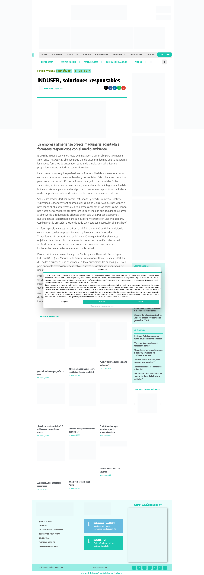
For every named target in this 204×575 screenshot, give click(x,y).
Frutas (44, 54)
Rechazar (102, 302)
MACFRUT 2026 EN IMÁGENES (147, 389)
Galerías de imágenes (116, 62)
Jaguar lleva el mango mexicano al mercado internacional (147, 309)
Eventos (151, 54)
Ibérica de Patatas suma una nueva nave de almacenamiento (148, 337)
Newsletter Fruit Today (49, 534)
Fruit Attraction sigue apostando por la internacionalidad (109, 429)
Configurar (64, 302)
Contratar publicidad (48, 546)
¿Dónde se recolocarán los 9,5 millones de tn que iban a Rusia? (50, 429)
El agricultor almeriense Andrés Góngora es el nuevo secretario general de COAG (148, 318)
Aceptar (140, 302)
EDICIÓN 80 (64, 71)
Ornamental (119, 54)
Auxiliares (83, 71)
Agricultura (72, 54)
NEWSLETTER (100, 540)
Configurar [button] (118, 573)
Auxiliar (87, 54)
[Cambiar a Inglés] (151, 62)
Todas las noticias (47, 542)
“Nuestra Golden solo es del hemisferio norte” (146, 344)
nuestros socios (84, 275)
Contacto (43, 526)
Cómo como (164, 54)
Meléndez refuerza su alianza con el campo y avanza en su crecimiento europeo (148, 353)
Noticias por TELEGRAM (104, 523)
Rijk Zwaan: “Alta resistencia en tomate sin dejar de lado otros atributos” (148, 376)
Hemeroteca (47, 62)
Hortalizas (57, 54)
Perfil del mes (91, 62)
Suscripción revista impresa (51, 530)
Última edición (68, 62)
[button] (33, 55)
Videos (138, 62)
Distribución (136, 54)
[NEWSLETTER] (89, 541)
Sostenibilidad (102, 54)
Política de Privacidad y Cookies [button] (101, 573)
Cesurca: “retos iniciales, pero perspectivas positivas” (147, 361)
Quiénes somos (45, 521)
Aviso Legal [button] (85, 573)
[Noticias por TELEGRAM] (89, 524)
